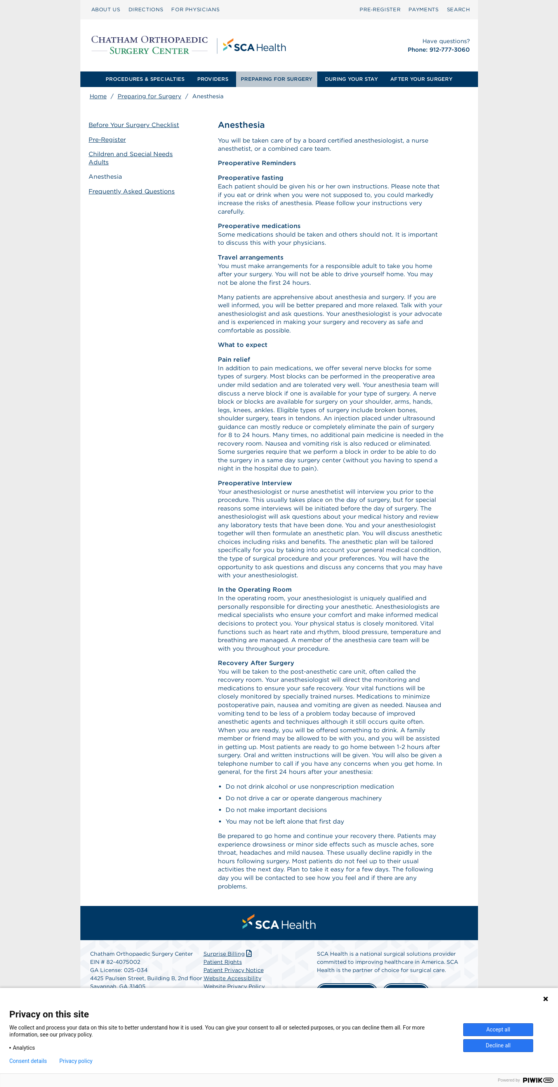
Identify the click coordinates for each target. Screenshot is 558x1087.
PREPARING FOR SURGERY (276, 79)
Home (98, 96)
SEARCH (458, 9)
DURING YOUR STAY (351, 79)
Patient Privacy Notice (233, 984)
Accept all (498, 1029)
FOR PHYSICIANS (195, 9)
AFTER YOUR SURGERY (421, 79)
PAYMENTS (423, 9)
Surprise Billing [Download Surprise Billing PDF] (228, 967)
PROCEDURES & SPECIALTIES (145, 79)
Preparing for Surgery (149, 96)
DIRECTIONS (146, 9)
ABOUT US (105, 9)
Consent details (28, 1061)
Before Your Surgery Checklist (135, 125)
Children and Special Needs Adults (132, 158)
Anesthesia (106, 176)
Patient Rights (222, 975)
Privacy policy (75, 1061)
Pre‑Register (380, 9)
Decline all (498, 1045)
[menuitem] (105, 9)
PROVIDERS (212, 79)
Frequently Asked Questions (133, 190)
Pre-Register (109, 139)
